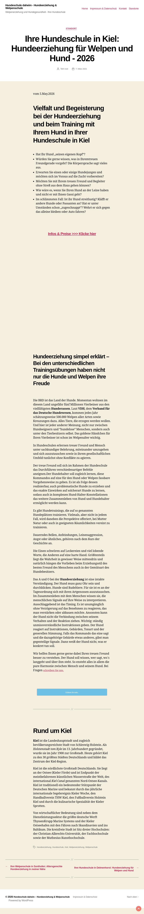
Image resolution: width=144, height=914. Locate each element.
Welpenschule (94, 849)
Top (136, 906)
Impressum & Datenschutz (103, 9)
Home (85, 9)
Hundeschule (59, 849)
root (66, 70)
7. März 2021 (81, 70)
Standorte (134, 9)
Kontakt (123, 9)
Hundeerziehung (44, 849)
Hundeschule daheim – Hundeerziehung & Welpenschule (45, 902)
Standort (72, 30)
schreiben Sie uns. (55, 672)
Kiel (68, 849)
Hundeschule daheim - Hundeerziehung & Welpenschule (34, 7)
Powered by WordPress (21, 906)
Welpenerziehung (79, 849)
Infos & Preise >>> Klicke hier (72, 235)
